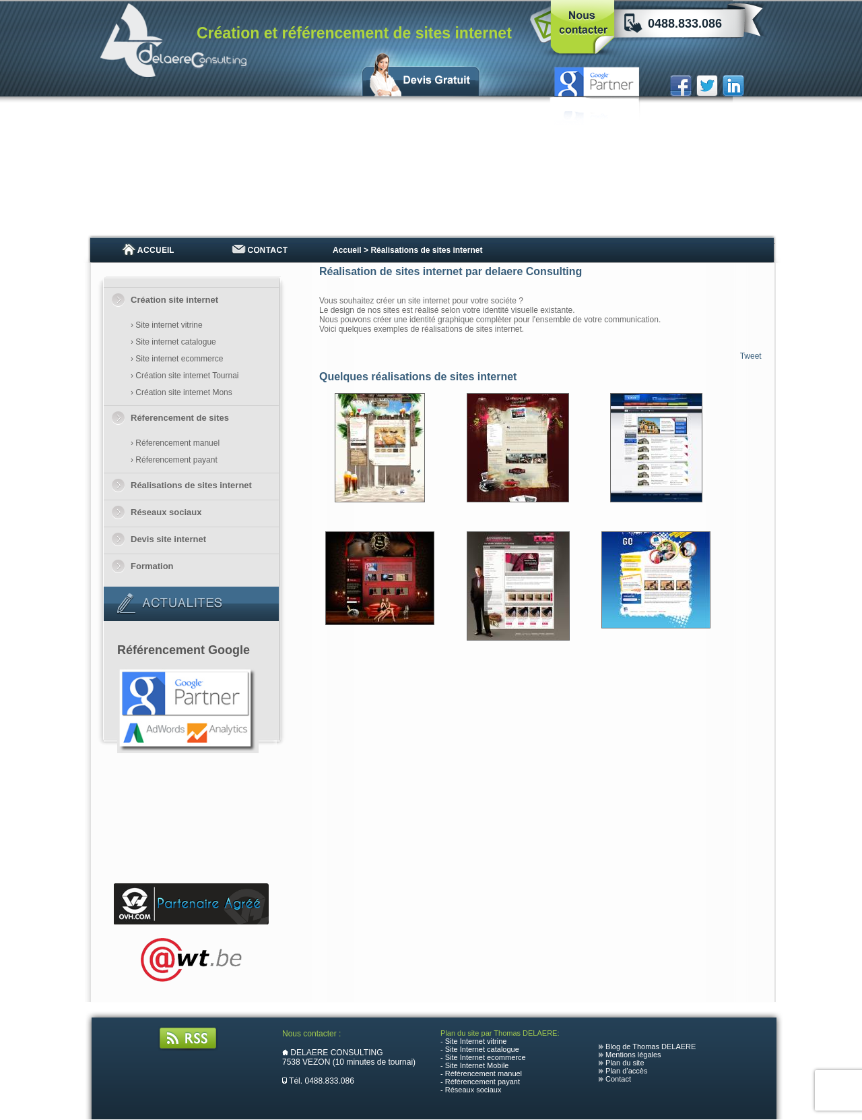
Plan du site (624, 1063)
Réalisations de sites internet (191, 485)
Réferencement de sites (180, 418)
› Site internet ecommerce (177, 358)
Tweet (751, 356)
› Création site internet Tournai (185, 375)
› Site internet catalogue (173, 342)
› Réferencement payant (174, 460)
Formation (152, 566)
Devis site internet (168, 539)
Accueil (347, 250)
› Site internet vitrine (167, 325)
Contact (618, 1079)
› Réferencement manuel (175, 443)
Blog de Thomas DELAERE (650, 1046)
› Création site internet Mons (181, 392)
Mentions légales (633, 1055)
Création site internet (174, 300)
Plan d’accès (626, 1071)
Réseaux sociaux (166, 512)
